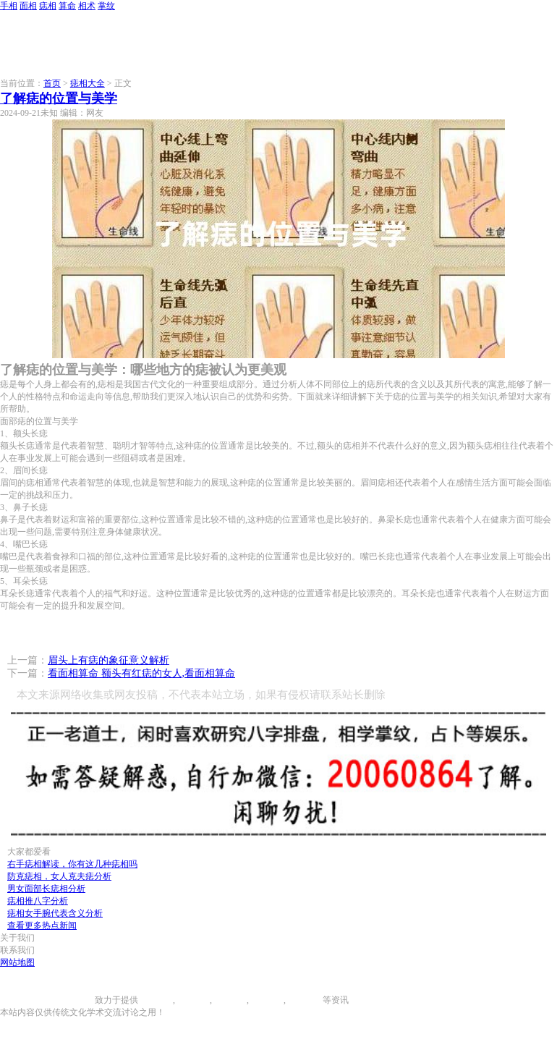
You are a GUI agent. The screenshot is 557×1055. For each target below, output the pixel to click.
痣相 (47, 6)
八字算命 (266, 1000)
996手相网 (75, 1000)
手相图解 (155, 1000)
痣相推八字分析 (37, 901)
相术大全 (305, 1000)
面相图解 (192, 1000)
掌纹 (106, 6)
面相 (28, 6)
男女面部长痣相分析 (46, 889)
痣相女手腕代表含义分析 (55, 913)
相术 (86, 6)
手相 (8, 6)
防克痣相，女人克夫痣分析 (59, 876)
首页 (52, 83)
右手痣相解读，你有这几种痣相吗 (72, 864)
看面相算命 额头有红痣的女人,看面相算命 (141, 673)
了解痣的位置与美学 (58, 98)
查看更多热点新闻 (42, 925)
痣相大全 (87, 83)
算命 (67, 6)
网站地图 (17, 962)
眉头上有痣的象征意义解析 (108, 660)
